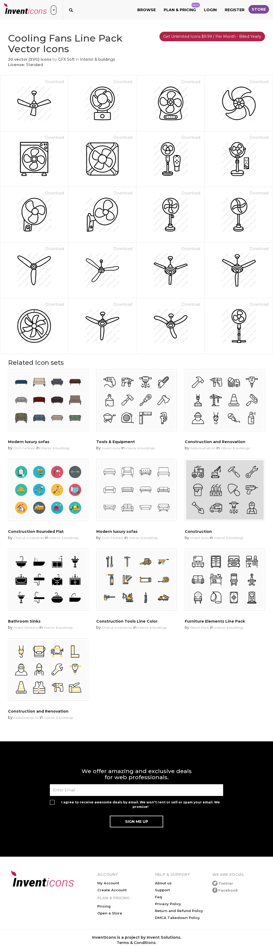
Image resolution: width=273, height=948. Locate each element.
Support (162, 890)
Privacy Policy (168, 904)
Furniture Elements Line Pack (215, 621)
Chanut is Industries (29, 538)
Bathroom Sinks (24, 621)
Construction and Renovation (215, 441)
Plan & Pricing (182, 7)
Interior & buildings (97, 59)
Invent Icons (111, 448)
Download (54, 81)
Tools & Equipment (115, 441)
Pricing (104, 906)
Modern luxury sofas (28, 441)
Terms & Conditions (136, 942)
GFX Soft (66, 59)
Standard (34, 64)
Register (234, 9)
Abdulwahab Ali (202, 448)
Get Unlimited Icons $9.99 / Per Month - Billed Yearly (212, 36)
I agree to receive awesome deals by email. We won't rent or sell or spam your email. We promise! (140, 804)
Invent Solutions (26, 628)
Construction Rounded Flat (36, 531)
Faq (158, 897)
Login (210, 9)
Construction (198, 531)
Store (259, 9)
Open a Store (109, 913)
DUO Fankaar (24, 448)
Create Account (112, 890)
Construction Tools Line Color (127, 621)
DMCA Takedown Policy (177, 918)
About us (163, 883)
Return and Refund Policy (179, 911)
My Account (108, 883)
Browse (146, 9)
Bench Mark (199, 628)
